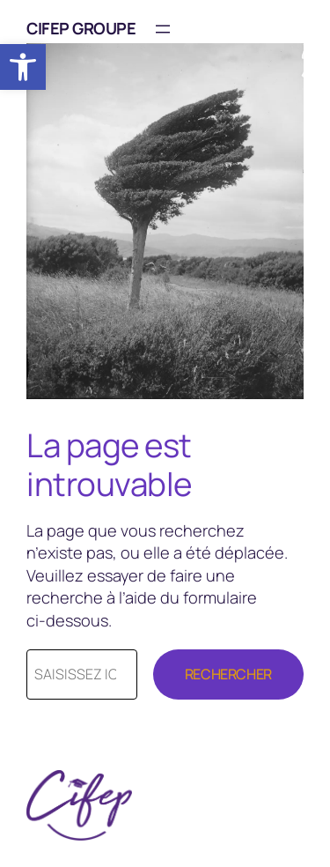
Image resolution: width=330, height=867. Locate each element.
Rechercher (228, 674)
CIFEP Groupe (81, 28)
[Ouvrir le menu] (162, 29)
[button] (23, 67)
